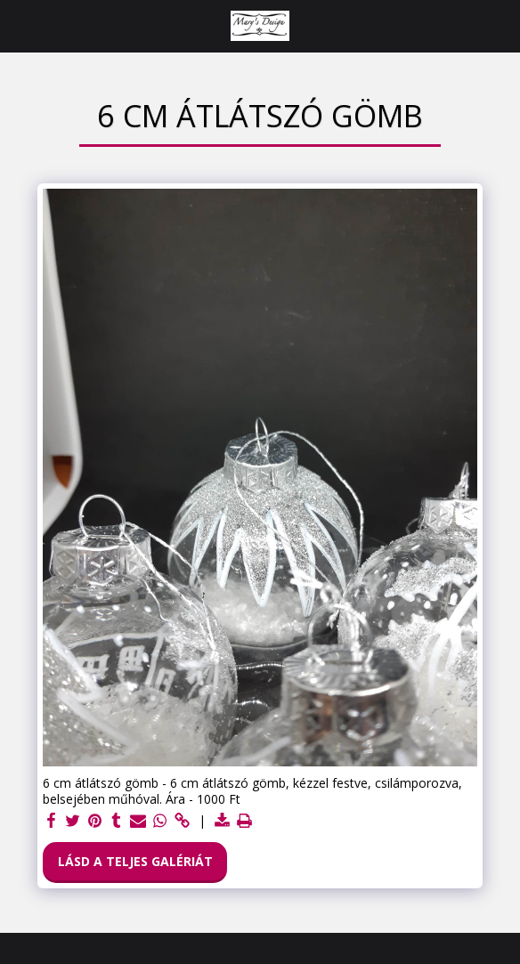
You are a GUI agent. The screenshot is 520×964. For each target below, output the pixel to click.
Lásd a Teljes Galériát (135, 861)
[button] (19, 25)
